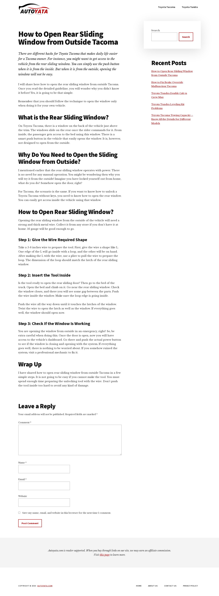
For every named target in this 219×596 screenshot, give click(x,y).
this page (105, 554)
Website (22, 496)
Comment (24, 422)
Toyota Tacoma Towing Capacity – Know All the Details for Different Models (172, 119)
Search (155, 30)
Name (22, 462)
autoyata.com (44, 586)
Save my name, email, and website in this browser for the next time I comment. (66, 513)
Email (22, 479)
